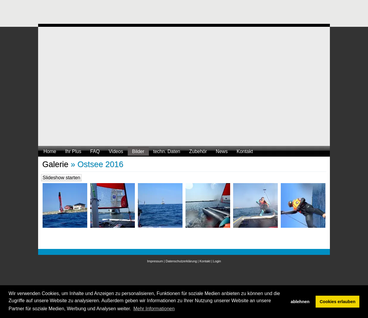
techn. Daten (166, 151)
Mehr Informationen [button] (154, 308)
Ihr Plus (73, 151)
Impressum (155, 261)
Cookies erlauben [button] (337, 301)
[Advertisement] (146, 13)
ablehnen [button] (300, 301)
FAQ (95, 151)
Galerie (55, 164)
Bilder (138, 151)
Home (49, 151)
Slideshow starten (61, 177)
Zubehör (198, 151)
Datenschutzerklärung (181, 261)
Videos (116, 151)
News (222, 151)
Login (217, 261)
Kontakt (245, 151)
